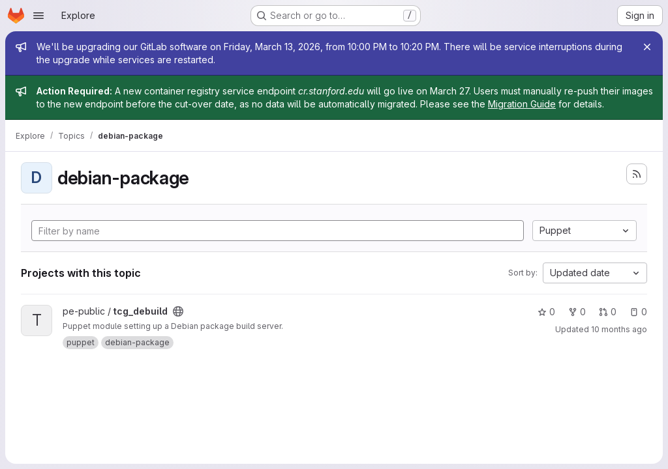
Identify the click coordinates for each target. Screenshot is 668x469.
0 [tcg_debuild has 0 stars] (546, 311)
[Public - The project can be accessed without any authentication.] (178, 311)
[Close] (647, 47)
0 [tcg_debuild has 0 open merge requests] (607, 311)
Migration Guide (522, 103)
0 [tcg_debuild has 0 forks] (577, 311)
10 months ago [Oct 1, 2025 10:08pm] (619, 329)
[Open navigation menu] (38, 15)
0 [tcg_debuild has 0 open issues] (638, 311)
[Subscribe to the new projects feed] (636, 173)
